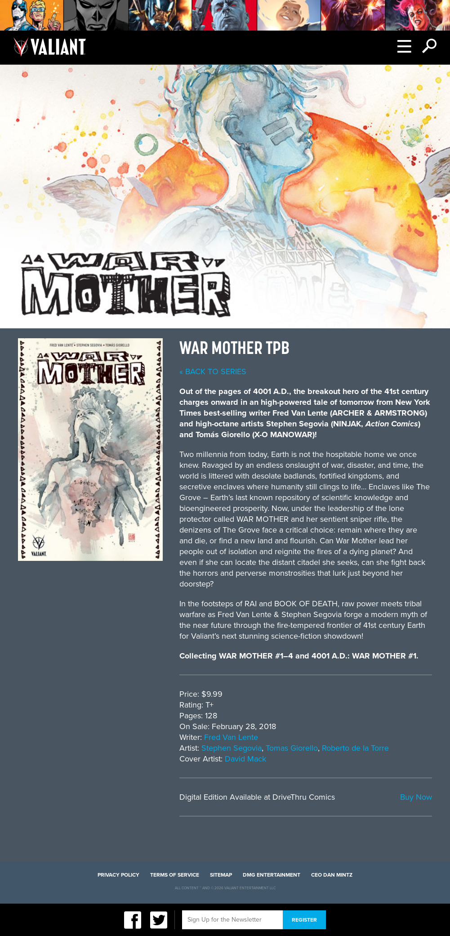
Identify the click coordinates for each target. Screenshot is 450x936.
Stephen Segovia (231, 748)
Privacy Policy (118, 875)
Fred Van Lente (231, 737)
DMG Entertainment (271, 875)
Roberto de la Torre (355, 748)
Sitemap (221, 875)
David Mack (245, 759)
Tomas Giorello (292, 748)
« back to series (212, 371)
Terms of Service (174, 875)
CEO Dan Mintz (331, 875)
